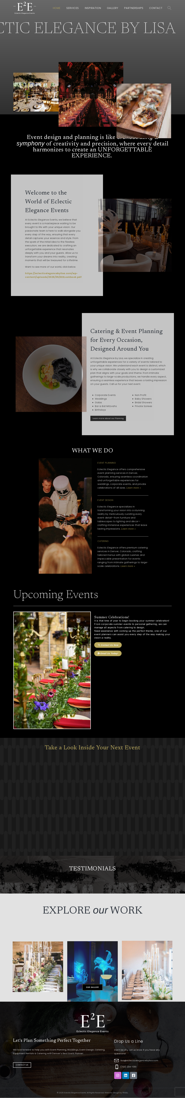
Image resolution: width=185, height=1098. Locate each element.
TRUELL (125, 1092)
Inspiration (93, 8)
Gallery (112, 8)
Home (56, 8)
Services (72, 8)
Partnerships (133, 8)
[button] (92, 987)
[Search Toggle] (169, 8)
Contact (155, 8)
